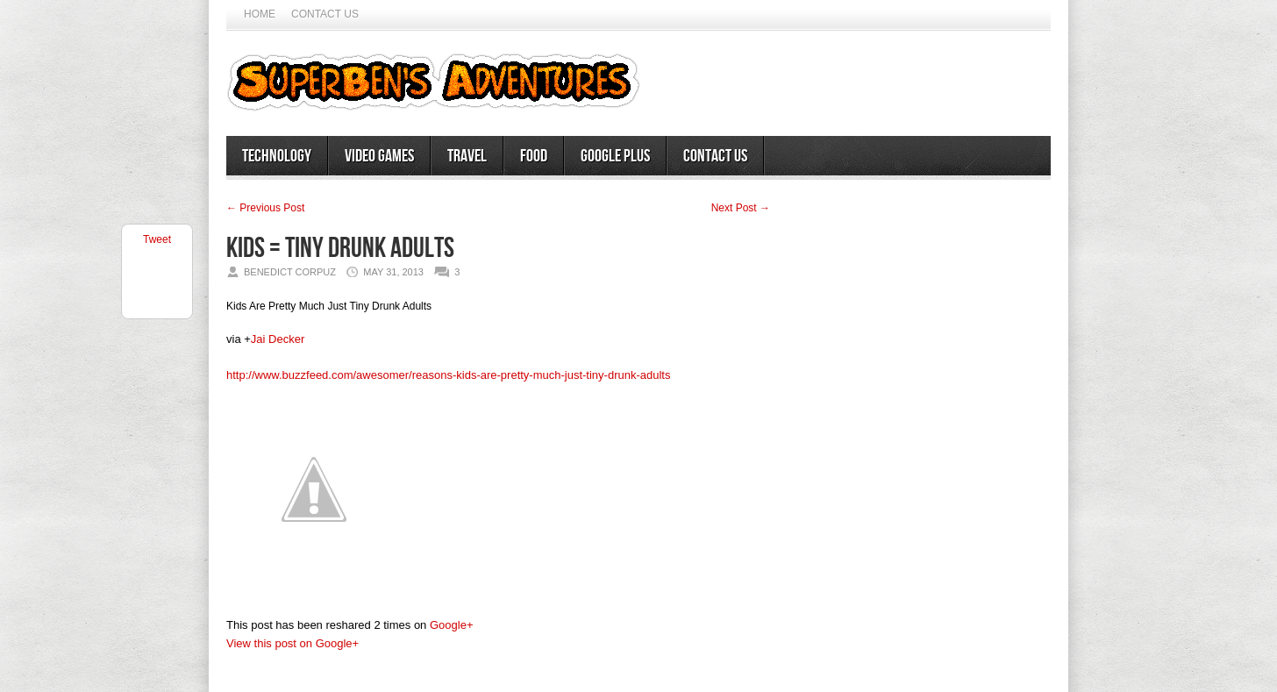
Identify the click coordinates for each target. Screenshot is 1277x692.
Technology (276, 156)
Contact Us (325, 14)
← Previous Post (265, 208)
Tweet (157, 239)
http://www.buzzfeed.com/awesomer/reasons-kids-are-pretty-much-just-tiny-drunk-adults (448, 375)
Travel (467, 156)
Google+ (452, 624)
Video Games (379, 156)
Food (533, 156)
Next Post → (740, 208)
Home (259, 14)
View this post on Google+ (292, 643)
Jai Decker (277, 339)
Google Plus (615, 156)
